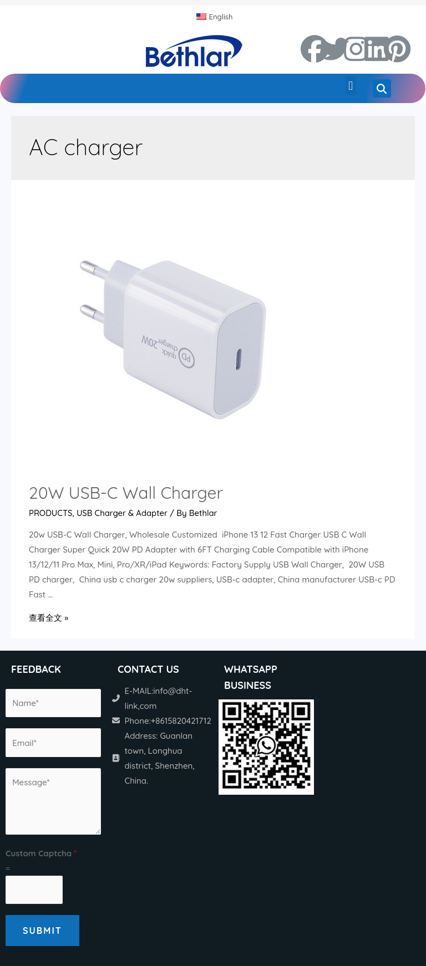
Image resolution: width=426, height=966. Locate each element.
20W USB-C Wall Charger (126, 492)
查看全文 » (48, 617)
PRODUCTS (51, 513)
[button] (351, 85)
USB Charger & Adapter (123, 513)
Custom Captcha (41, 852)
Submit (42, 930)
